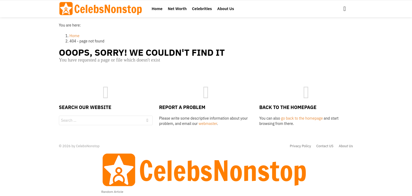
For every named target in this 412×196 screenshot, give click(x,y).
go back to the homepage (302, 118)
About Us (225, 8)
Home (157, 8)
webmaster (208, 123)
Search (147, 121)
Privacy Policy (300, 146)
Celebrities (202, 8)
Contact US (325, 146)
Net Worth (177, 8)
